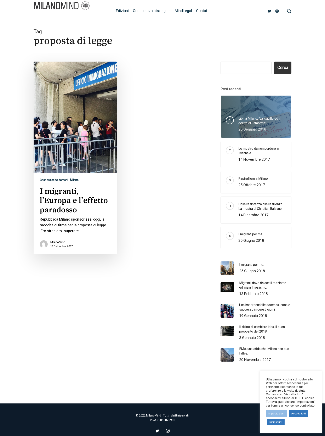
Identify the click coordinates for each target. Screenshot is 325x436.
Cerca (282, 68)
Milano (74, 180)
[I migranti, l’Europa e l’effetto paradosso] (75, 158)
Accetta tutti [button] (298, 413)
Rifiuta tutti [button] (275, 422)
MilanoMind (57, 242)
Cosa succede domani (54, 180)
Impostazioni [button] (276, 413)
